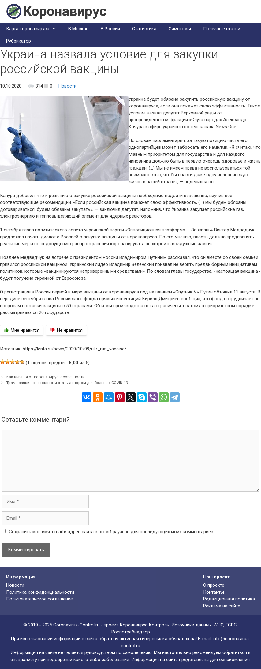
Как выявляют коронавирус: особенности (45, 377)
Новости (67, 86)
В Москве (78, 29)
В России (110, 29)
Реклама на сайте (221, 606)
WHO (218, 625)
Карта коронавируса (34, 29)
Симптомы (180, 29)
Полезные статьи (221, 29)
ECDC (231, 625)
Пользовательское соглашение (39, 599)
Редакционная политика (229, 599)
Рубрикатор (18, 41)
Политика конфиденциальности (40, 592)
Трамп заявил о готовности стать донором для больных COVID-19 (67, 382)
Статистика (144, 29)
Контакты (213, 592)
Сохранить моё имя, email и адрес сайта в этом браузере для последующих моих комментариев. (111, 531)
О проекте (213, 585)
